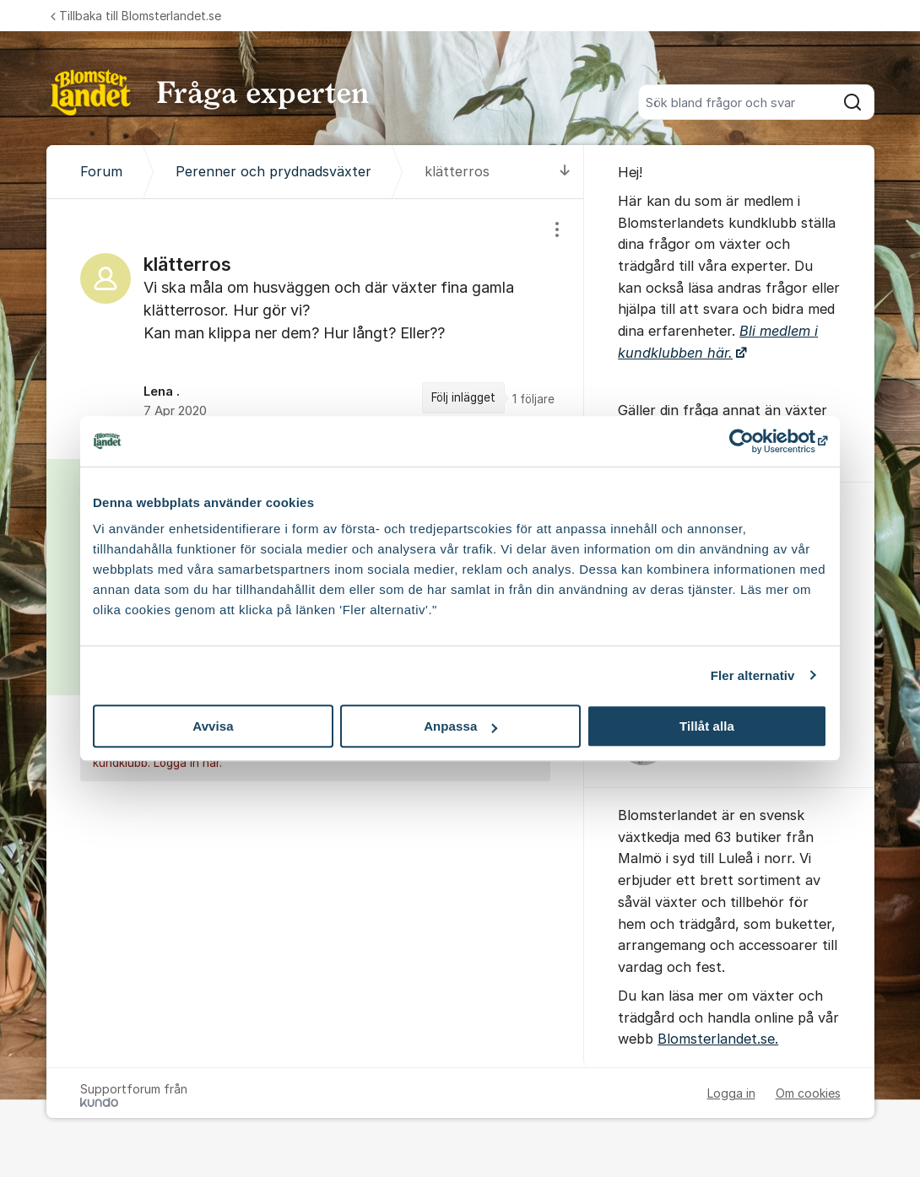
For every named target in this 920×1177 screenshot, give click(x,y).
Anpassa (460, 726)
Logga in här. (188, 763)
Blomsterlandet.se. (718, 1038)
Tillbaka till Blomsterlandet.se (136, 15)
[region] (315, 329)
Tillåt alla (706, 726)
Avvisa (212, 726)
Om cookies (808, 1093)
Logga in (731, 1093)
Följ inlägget (463, 397)
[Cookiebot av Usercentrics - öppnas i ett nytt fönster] (753, 441)
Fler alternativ (753, 675)
